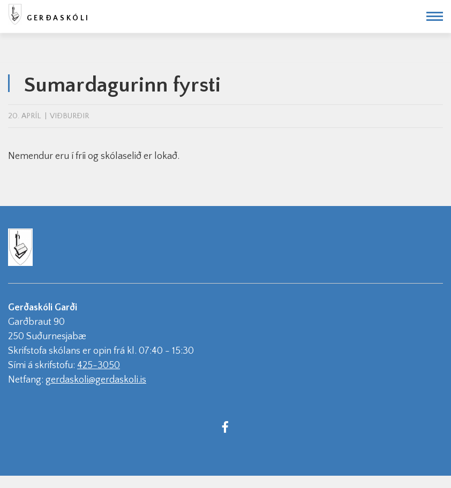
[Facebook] (225, 426)
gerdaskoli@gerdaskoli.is (96, 380)
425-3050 (98, 365)
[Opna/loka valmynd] (434, 16)
